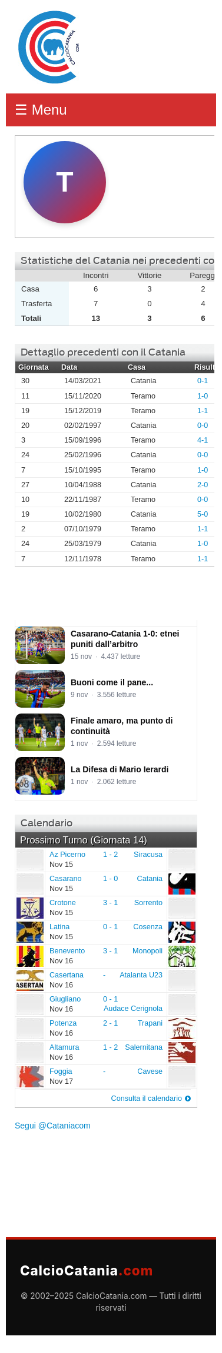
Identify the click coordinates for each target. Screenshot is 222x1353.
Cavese (150, 1071)
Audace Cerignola (133, 1008)
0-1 (202, 381)
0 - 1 (110, 927)
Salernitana (144, 1047)
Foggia (29, 1076)
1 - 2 (110, 854)
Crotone (29, 907)
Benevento (29, 956)
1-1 (202, 411)
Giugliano (29, 1004)
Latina (29, 931)
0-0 (202, 425)
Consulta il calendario (146, 1098)
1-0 (202, 396)
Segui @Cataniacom (53, 1125)
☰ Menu (41, 110)
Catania (150, 879)
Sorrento (148, 903)
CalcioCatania (86, 1270)
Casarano (29, 883)
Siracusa (148, 854)
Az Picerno (29, 859)
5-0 (202, 514)
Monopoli (147, 951)
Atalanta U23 (141, 975)
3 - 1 (110, 903)
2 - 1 (110, 1023)
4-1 (202, 440)
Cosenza (148, 927)
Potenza (29, 1028)
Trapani (150, 1023)
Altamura (29, 1052)
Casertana (29, 980)
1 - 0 (110, 879)
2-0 (202, 485)
